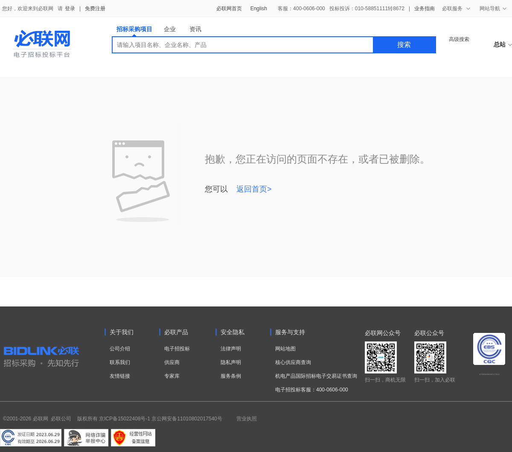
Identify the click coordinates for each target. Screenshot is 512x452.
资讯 (195, 29)
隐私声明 (231, 362)
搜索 (404, 44)
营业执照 (246, 419)
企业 (170, 29)
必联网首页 (229, 9)
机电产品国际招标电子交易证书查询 (316, 376)
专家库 (172, 376)
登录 (70, 9)
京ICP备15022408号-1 (124, 419)
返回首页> (254, 189)
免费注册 (95, 9)
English (258, 9)
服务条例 (231, 376)
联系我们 (120, 362)
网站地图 (285, 349)
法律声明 (231, 349)
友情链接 (120, 376)
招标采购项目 (134, 31)
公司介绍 (120, 349)
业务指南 (424, 9)
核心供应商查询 (293, 362)
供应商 (172, 362)
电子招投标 (177, 349)
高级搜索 (459, 39)
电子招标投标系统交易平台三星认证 (489, 374)
